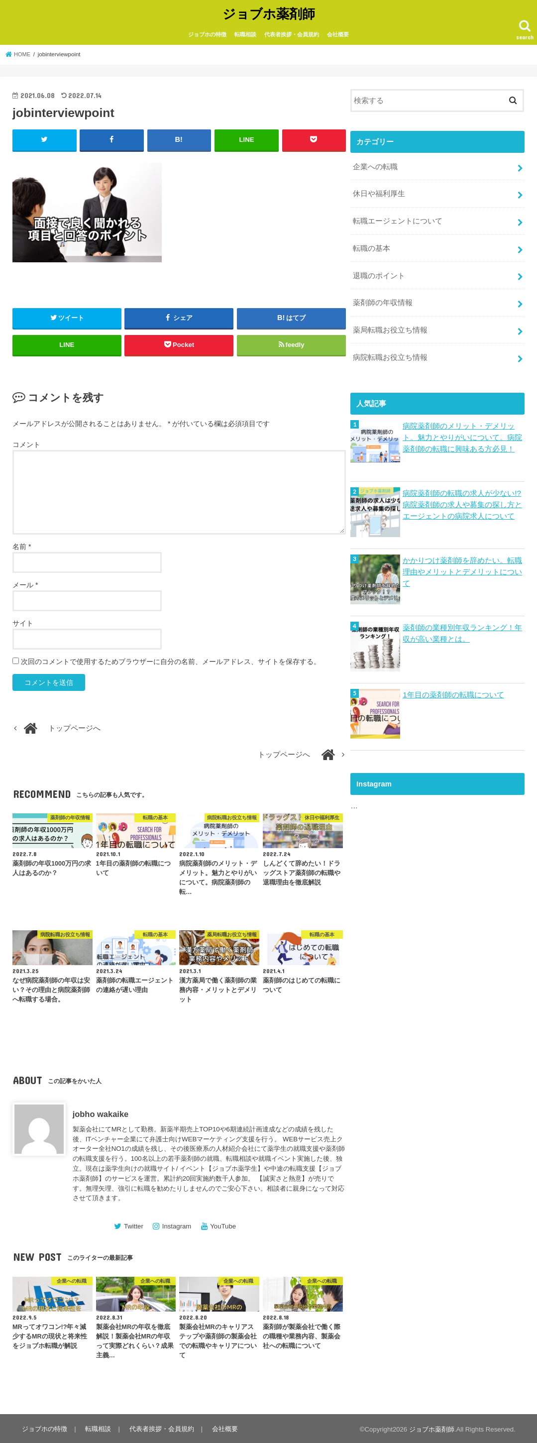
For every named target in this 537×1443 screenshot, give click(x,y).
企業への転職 (375, 165)
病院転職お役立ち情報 (390, 349)
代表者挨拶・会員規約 (291, 33)
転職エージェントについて (397, 217)
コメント (26, 443)
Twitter (133, 1224)
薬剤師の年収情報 (383, 296)
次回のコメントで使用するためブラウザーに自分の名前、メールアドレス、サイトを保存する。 (171, 660)
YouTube (223, 1224)
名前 (21, 545)
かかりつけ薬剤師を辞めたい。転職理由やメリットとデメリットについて (462, 562)
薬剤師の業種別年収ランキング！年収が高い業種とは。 (462, 624)
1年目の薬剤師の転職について (453, 686)
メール (25, 583)
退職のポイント (379, 270)
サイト (22, 621)
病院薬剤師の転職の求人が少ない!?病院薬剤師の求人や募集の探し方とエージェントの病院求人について (462, 495)
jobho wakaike (101, 1112)
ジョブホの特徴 (207, 33)
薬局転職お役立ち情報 (390, 323)
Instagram (177, 1224)
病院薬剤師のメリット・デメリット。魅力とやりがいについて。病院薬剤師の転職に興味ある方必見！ (462, 428)
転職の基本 (371, 243)
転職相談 (245, 33)
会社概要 (338, 33)
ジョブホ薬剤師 (268, 12)
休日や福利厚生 (379, 191)
